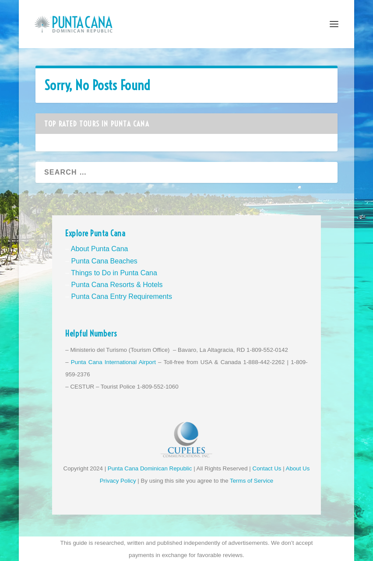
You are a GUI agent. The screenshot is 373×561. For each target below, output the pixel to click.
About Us (298, 468)
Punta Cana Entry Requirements (121, 296)
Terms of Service (251, 480)
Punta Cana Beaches (104, 261)
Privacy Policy (118, 480)
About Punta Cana (99, 248)
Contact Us (267, 468)
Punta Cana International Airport (113, 362)
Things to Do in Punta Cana (114, 273)
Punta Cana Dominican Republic (150, 468)
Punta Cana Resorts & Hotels (117, 284)
